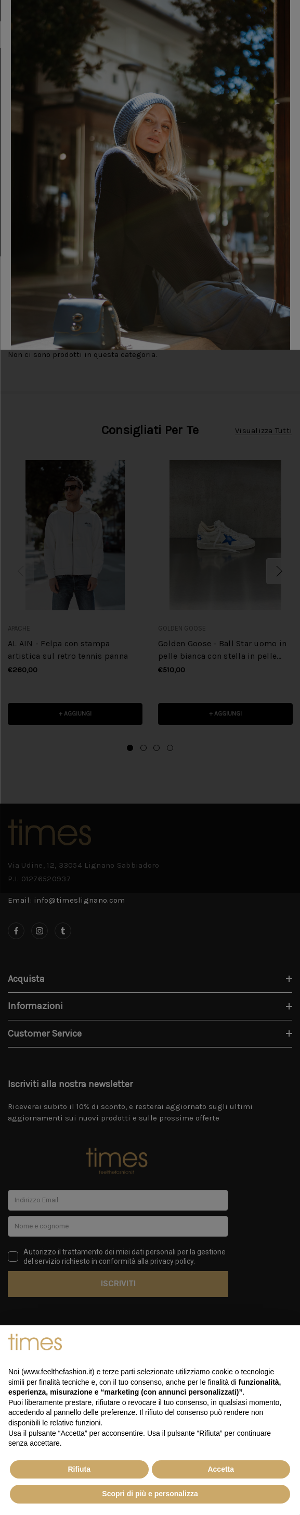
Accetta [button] (220, 1469)
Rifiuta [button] (79, 1469)
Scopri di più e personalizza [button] (150, 1493)
